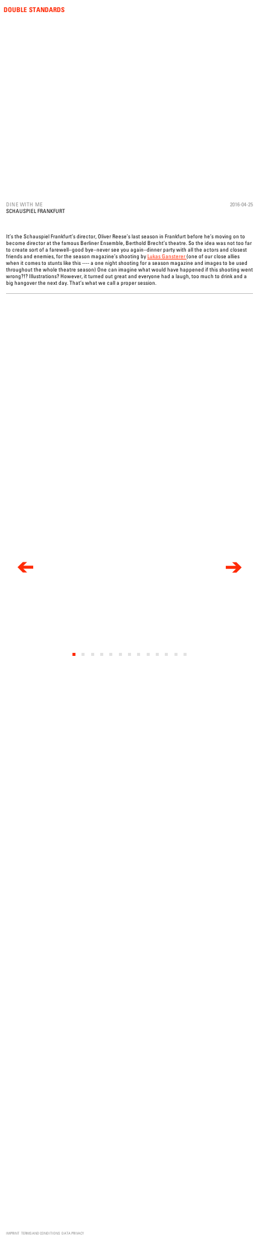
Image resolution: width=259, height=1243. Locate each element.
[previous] (25, 568)
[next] (233, 568)
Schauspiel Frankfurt (35, 211)
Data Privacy (73, 1233)
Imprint (12, 1233)
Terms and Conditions (40, 1233)
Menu (248, 10)
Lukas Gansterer (167, 256)
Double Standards (34, 9)
